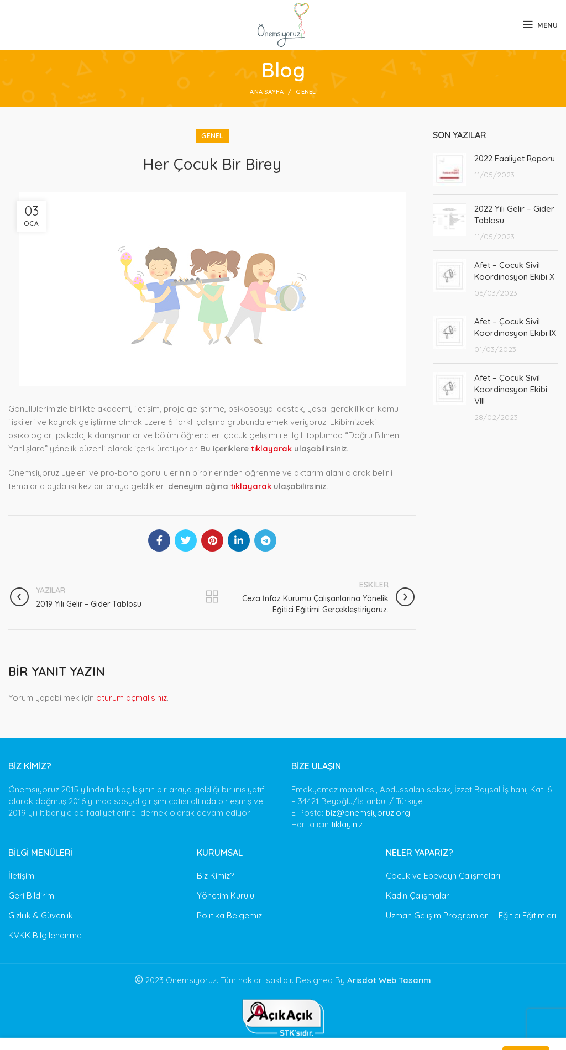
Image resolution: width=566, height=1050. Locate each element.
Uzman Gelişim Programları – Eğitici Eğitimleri (471, 915)
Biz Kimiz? (215, 875)
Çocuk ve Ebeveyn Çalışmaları (443, 875)
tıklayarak (271, 448)
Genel (306, 92)
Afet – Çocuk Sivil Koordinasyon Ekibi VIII (510, 389)
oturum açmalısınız (131, 697)
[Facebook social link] (159, 540)
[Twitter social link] (186, 540)
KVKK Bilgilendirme (45, 935)
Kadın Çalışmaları (418, 895)
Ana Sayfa (267, 92)
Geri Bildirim (31, 895)
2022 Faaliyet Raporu (514, 158)
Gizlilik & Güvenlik (40, 915)
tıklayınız (347, 824)
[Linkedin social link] (239, 540)
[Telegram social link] (265, 540)
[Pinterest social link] (212, 540)
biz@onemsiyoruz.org (368, 812)
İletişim (21, 875)
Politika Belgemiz (229, 915)
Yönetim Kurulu (225, 895)
